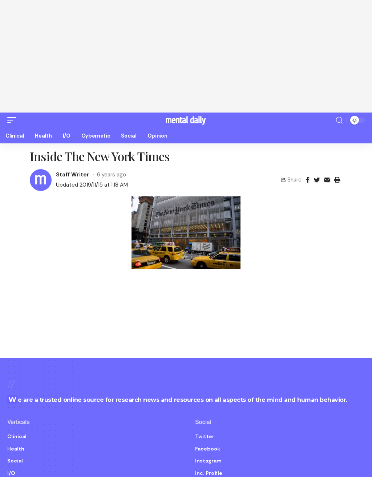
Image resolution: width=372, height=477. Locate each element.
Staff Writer (72, 165)
